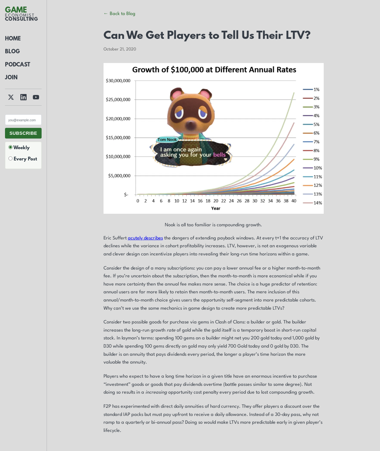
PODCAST (17, 65)
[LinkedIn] (23, 97)
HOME (13, 39)
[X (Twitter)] (11, 97)
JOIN (11, 78)
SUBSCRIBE (23, 133)
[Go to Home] (21, 15)
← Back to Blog (119, 14)
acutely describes (145, 238)
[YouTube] (36, 97)
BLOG (12, 52)
